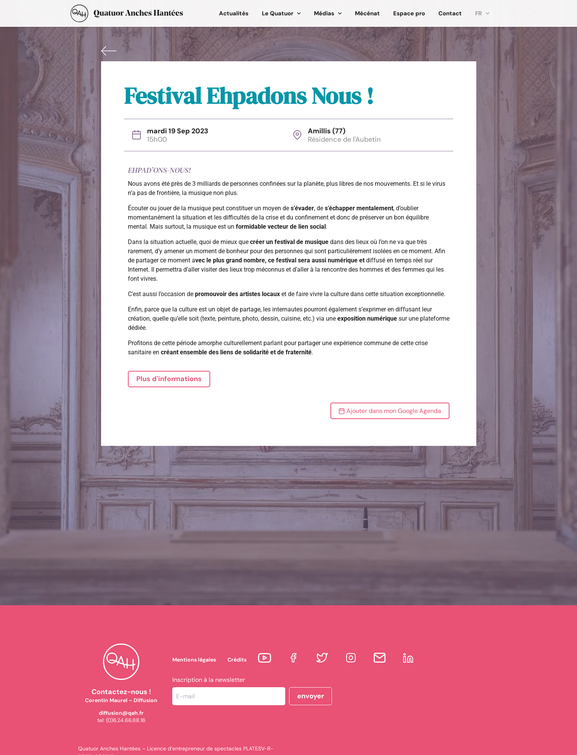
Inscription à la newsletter (208, 680)
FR (482, 14)
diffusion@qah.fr (121, 712)
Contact (450, 13)
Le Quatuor (281, 14)
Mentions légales (194, 659)
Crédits (237, 659)
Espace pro (409, 13)
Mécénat (367, 13)
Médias (328, 14)
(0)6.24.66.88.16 (125, 720)
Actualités (233, 13)
